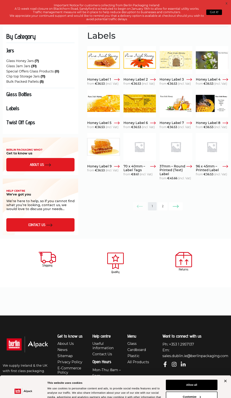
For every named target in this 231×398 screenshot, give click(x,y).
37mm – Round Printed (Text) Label (176, 170)
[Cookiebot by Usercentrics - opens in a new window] (23, 391)
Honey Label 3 (176, 80)
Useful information (103, 345)
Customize (192, 376)
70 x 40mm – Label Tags (139, 168)
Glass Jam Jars (21, 66)
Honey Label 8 (212, 123)
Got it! (214, 12)
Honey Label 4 (212, 80)
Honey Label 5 (103, 123)
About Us (65, 343)
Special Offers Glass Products (32, 71)
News (62, 350)
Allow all (191, 364)
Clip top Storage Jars (25, 76)
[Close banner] (225, 360)
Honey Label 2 (139, 80)
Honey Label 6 (139, 123)
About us (40, 165)
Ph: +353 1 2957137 (178, 344)
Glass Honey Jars (22, 61)
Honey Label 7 (176, 123)
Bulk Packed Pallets (25, 82)
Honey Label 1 (103, 80)
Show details (55, 390)
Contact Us (40, 225)
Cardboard (136, 350)
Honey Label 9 (103, 166)
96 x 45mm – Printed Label (212, 168)
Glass (132, 343)
